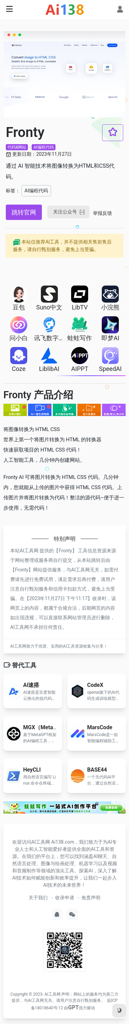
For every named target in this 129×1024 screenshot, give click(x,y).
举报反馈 (102, 213)
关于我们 (38, 897)
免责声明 (90, 897)
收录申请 (64, 897)
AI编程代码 (43, 147)
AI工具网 (52, 994)
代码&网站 (16, 147)
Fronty (65, 550)
